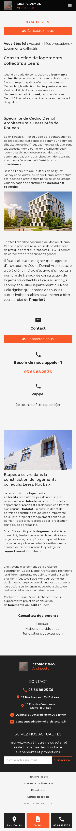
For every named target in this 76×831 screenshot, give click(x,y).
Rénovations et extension (42, 633)
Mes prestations (57, 44)
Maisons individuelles (42, 629)
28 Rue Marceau (40, 697)
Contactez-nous (38, 31)
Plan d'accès (14, 825)
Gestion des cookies (38, 796)
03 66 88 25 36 (38, 22)
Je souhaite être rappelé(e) (38, 405)
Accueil (35, 44)
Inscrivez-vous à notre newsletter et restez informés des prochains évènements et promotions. (38, 747)
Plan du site (38, 790)
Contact (38, 825)
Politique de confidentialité (38, 783)
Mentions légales (38, 776)
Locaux (42, 624)
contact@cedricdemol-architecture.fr (41, 721)
